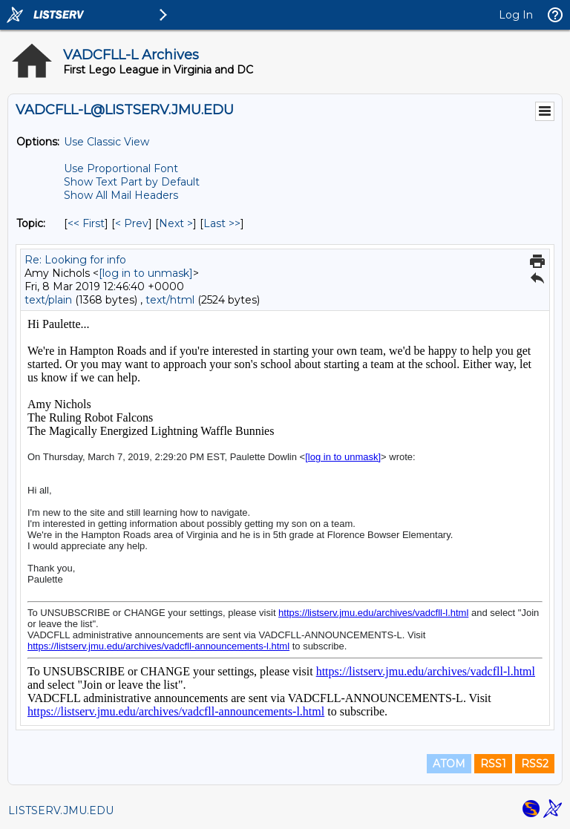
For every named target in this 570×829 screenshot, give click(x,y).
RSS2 (534, 763)
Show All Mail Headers (121, 195)
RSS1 (493, 763)
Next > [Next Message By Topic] (176, 223)
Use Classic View (106, 141)
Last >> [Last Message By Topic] (221, 223)
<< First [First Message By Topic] (86, 223)
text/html (169, 300)
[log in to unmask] (146, 273)
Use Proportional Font (121, 168)
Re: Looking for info (75, 259)
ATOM (449, 763)
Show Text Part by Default (132, 182)
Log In (516, 15)
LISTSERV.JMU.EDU (61, 810)
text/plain (48, 300)
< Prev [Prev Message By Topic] (131, 223)
